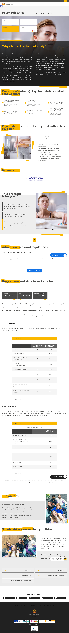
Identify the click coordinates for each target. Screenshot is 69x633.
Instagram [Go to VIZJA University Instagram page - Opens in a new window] (34, 597)
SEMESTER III (19, 423)
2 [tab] (51, 229)
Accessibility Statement (49, 605)
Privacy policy (39, 605)
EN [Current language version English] (65, 1)
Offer (5, 7)
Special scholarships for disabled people (20, 580)
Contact (25, 605)
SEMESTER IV (19, 473)
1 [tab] (50, 229)
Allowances (61, 570)
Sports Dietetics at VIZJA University (54, 74)
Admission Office (18, 605)
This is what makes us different (56, 575)
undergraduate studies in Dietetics (48, 69)
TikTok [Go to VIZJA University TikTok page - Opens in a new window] (60, 597)
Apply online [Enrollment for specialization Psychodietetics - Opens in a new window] (56, 255)
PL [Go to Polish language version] (63, 1)
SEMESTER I (18, 338)
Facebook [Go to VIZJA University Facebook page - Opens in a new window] (9, 597)
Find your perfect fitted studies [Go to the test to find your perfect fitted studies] (57, 559)
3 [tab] (53, 229)
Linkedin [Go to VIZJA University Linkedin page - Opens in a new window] (47, 597)
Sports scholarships (26, 575)
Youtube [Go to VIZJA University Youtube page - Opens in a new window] (22, 597)
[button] (1, 6)
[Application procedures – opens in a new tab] (23, 258)
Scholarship (28, 570)
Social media (32, 605)
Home (3, 7)
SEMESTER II (18, 399)
